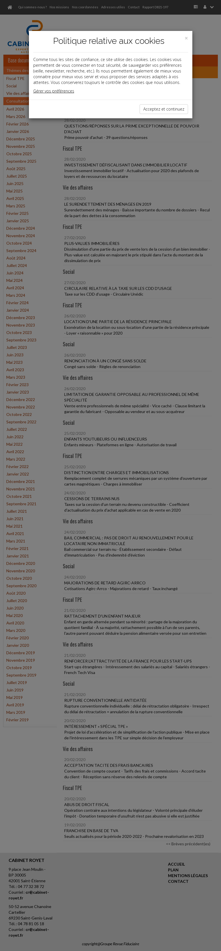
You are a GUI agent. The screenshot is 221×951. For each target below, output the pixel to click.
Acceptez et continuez (163, 109)
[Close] (186, 38)
